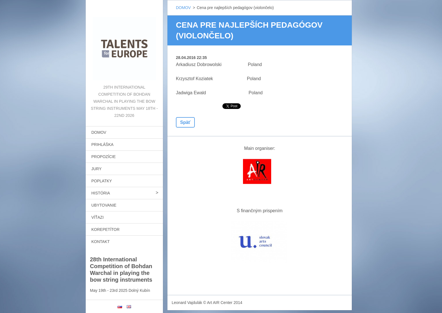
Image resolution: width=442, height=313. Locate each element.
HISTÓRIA (100, 193)
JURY (96, 169)
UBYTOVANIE (103, 205)
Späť (185, 122)
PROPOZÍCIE (103, 156)
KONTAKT (100, 241)
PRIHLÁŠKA (102, 144)
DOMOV (98, 132)
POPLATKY (101, 181)
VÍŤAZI (97, 217)
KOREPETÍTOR (105, 229)
